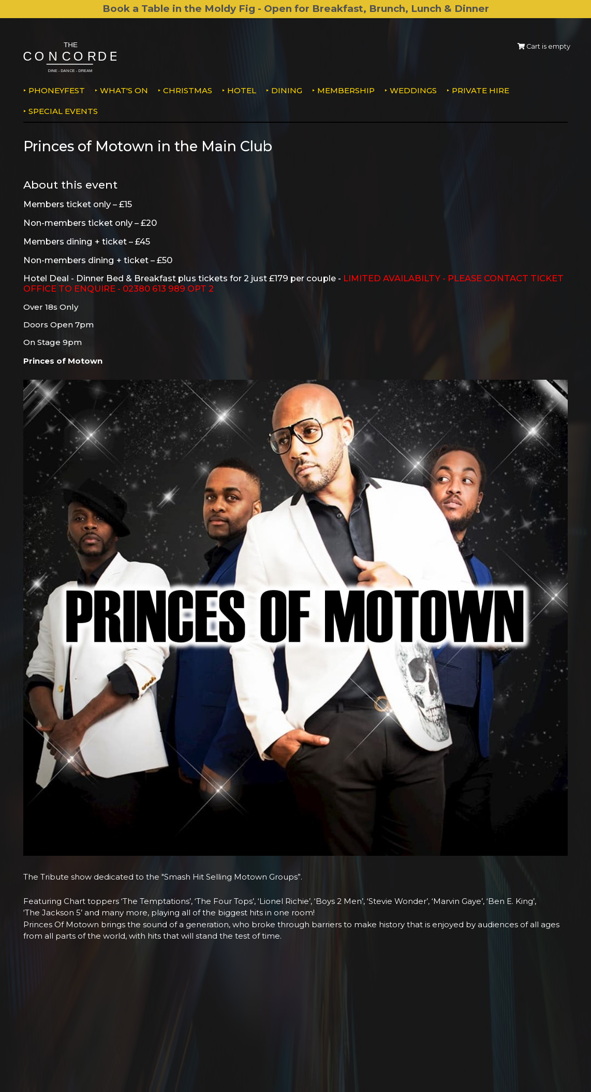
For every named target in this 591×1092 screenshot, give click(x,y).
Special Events (63, 111)
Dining (286, 90)
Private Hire (480, 90)
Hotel (241, 90)
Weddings (413, 90)
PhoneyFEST (56, 90)
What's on (124, 90)
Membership (346, 90)
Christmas (187, 90)
